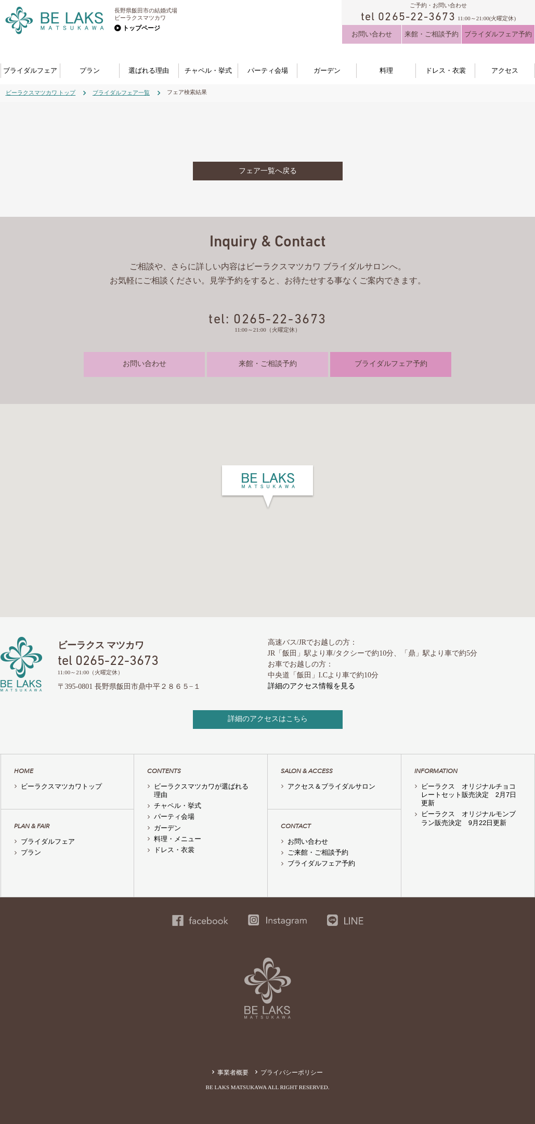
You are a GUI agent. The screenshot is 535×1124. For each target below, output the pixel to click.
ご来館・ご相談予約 (318, 852)
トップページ (141, 28)
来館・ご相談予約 (431, 34)
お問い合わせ (371, 34)
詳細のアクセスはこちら (268, 719)
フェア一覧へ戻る (268, 171)
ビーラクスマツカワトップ (61, 786)
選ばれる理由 (148, 70)
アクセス (504, 70)
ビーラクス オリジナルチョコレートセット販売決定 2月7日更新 (468, 794)
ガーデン (327, 70)
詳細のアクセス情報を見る (311, 686)
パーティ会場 (267, 70)
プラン (90, 70)
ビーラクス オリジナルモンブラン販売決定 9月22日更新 (468, 818)
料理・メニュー (177, 839)
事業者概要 (233, 1072)
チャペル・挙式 (208, 70)
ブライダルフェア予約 (498, 34)
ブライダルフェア (30, 70)
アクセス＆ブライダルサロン (331, 786)
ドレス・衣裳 (445, 70)
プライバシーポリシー (291, 1072)
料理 (386, 70)
